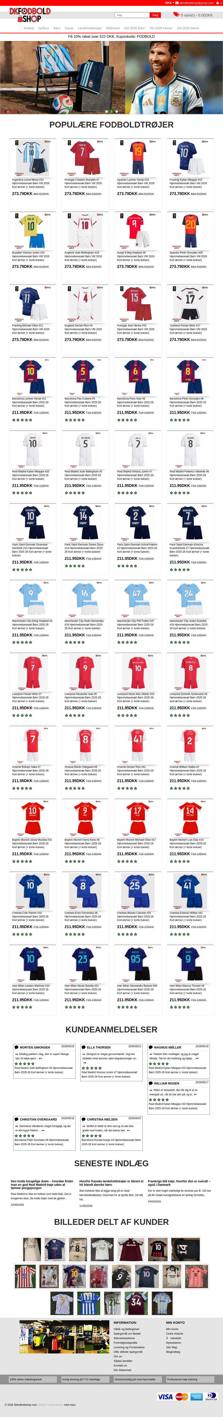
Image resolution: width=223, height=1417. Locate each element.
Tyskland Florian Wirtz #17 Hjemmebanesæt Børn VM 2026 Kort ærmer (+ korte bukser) (188, 329)
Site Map (171, 1347)
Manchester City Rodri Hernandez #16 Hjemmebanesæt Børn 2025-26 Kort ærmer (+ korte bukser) (84, 624)
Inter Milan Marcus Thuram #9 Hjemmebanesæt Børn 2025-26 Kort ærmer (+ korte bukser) (188, 989)
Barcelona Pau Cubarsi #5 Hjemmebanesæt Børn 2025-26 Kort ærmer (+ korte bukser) (83, 402)
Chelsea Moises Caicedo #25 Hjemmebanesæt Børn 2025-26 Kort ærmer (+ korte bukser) (135, 916)
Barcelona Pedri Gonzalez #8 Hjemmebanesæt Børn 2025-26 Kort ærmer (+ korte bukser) (188, 402)
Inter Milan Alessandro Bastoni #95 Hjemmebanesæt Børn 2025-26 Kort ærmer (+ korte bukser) (137, 989)
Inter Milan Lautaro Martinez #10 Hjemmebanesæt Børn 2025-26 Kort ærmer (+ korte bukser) (31, 989)
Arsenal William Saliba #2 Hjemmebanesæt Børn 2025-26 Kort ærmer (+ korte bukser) (188, 770)
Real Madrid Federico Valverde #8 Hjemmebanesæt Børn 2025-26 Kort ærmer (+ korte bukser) (189, 475)
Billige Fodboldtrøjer (50, 1404)
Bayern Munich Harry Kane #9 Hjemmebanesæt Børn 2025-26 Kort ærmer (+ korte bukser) (83, 843)
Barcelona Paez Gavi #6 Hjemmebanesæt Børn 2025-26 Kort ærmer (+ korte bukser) (135, 402)
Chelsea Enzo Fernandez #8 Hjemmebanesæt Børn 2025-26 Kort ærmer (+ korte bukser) (83, 916)
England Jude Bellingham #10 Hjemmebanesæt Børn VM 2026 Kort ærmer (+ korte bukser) (83, 256)
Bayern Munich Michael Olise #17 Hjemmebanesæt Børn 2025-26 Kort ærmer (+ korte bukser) (136, 843)
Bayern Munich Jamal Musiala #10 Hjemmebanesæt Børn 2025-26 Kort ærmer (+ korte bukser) (32, 843)
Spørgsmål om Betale (127, 1333)
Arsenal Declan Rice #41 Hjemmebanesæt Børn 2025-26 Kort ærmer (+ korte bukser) (135, 770)
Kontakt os (120, 1365)
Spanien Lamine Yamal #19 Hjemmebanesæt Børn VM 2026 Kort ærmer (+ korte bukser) (135, 183)
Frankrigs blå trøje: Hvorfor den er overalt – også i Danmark (179, 1182)
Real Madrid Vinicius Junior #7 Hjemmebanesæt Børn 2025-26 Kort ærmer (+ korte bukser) (135, 475)
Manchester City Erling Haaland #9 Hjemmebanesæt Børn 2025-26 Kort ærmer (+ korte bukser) (32, 624)
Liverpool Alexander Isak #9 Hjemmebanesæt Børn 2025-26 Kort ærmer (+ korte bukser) (83, 698)
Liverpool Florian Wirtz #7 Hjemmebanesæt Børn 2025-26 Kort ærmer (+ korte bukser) (30, 698)
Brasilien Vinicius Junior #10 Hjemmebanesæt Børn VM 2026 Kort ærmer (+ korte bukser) (30, 256)
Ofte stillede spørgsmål (128, 1351)
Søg (155, 15)
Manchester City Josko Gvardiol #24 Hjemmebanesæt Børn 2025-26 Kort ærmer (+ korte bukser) (189, 624)
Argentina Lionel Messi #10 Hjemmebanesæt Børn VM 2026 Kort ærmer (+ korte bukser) (30, 183)
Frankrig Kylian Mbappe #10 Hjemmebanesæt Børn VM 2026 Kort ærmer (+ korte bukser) (188, 183)
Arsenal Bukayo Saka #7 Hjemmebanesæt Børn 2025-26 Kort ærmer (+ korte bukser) (30, 770)
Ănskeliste (173, 1338)
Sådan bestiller (123, 1361)
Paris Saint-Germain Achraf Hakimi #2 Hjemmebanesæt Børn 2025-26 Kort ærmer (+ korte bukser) (137, 548)
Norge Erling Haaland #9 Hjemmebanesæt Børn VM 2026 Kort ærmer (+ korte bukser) (135, 256)
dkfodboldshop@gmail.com (194, 3)
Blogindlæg (173, 1351)
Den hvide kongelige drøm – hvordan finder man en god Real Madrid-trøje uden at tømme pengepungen (42, 1184)
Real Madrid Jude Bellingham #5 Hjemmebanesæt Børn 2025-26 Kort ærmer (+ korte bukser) (83, 475)
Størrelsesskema (124, 1338)
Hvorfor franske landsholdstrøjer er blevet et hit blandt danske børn (111, 1182)
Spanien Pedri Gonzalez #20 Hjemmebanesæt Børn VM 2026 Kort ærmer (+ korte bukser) (188, 256)
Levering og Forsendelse (129, 1347)
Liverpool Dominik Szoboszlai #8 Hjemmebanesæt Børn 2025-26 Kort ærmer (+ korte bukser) (188, 698)
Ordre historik (174, 1333)
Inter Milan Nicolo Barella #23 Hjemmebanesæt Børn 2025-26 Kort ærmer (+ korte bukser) (83, 989)
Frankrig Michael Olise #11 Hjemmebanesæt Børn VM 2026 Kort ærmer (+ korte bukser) (30, 329)
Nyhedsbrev (173, 1342)
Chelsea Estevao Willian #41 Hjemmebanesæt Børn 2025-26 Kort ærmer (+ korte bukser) (188, 916)
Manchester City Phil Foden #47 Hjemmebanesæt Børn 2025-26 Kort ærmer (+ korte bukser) (135, 624)
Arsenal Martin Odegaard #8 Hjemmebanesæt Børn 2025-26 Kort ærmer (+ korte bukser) (83, 770)
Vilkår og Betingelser (126, 1329)
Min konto (172, 1329)
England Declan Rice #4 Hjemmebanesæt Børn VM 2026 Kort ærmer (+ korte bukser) (83, 329)
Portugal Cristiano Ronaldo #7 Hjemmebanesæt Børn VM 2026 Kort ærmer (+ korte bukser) (83, 183)
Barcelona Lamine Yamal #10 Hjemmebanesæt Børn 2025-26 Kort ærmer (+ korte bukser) (30, 402)
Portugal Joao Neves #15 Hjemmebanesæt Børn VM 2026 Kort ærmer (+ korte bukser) (135, 329)
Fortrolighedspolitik (125, 1342)
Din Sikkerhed (122, 1370)
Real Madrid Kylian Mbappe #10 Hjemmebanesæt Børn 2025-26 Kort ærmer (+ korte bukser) (30, 475)
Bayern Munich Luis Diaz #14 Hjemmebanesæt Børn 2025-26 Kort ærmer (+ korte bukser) (188, 843)
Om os (118, 1356)
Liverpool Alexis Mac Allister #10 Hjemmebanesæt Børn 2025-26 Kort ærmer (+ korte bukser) (135, 698)
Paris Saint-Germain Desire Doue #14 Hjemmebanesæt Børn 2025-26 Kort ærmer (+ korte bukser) (84, 548)
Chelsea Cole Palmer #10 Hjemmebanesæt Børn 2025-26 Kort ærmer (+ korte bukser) (30, 916)
